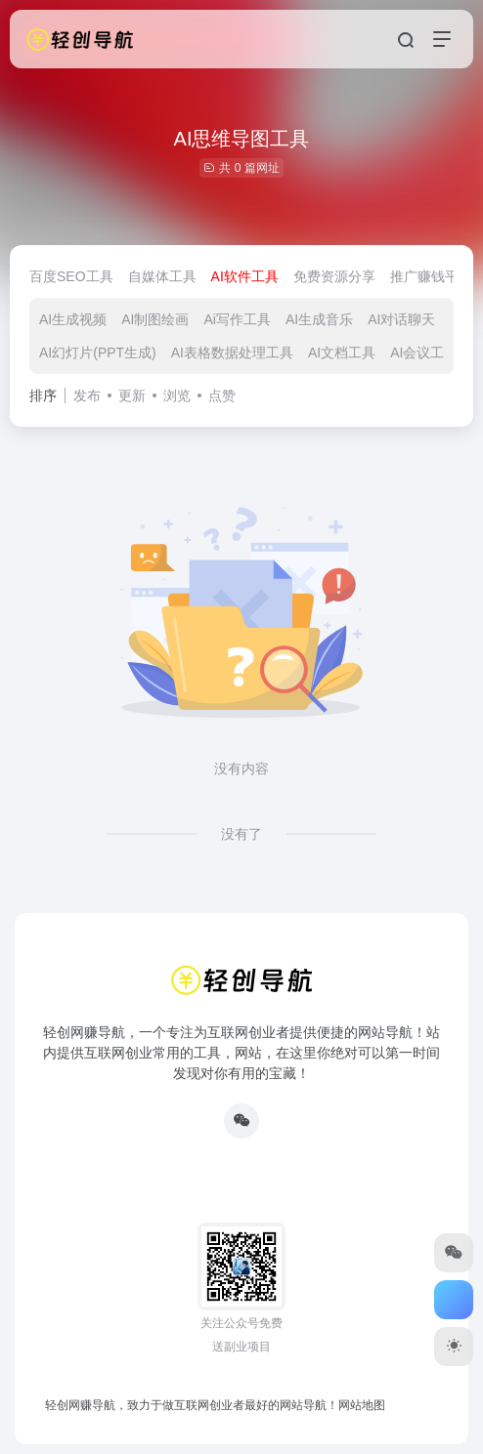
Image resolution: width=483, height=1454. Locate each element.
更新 (132, 395)
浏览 (177, 395)
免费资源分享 (334, 276)
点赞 (222, 395)
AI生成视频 (73, 319)
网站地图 (361, 1405)
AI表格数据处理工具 (232, 352)
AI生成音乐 (319, 319)
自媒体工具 (162, 276)
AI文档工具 (341, 352)
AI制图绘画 (155, 319)
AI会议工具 (424, 352)
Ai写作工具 (236, 319)
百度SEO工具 (71, 276)
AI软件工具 (245, 276)
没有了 (241, 834)
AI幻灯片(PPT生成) (97, 352)
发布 (87, 395)
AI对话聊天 (401, 319)
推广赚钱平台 (431, 276)
